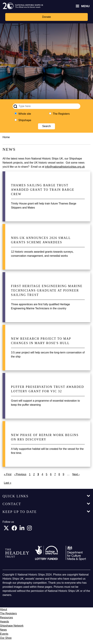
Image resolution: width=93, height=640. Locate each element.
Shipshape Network (12, 625)
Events (4, 633)
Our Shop (5, 637)
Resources (6, 617)
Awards (4, 621)
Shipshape (24, 120)
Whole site (24, 113)
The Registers (61, 113)
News (3, 629)
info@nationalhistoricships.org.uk (65, 166)
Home (6, 137)
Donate (46, 16)
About (3, 609)
